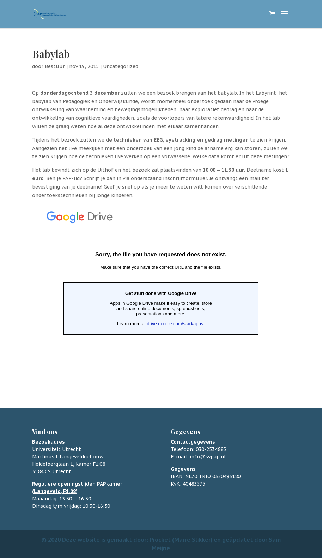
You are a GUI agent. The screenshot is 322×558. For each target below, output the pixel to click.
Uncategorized (120, 66)
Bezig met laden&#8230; (161, 292)
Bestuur (55, 66)
